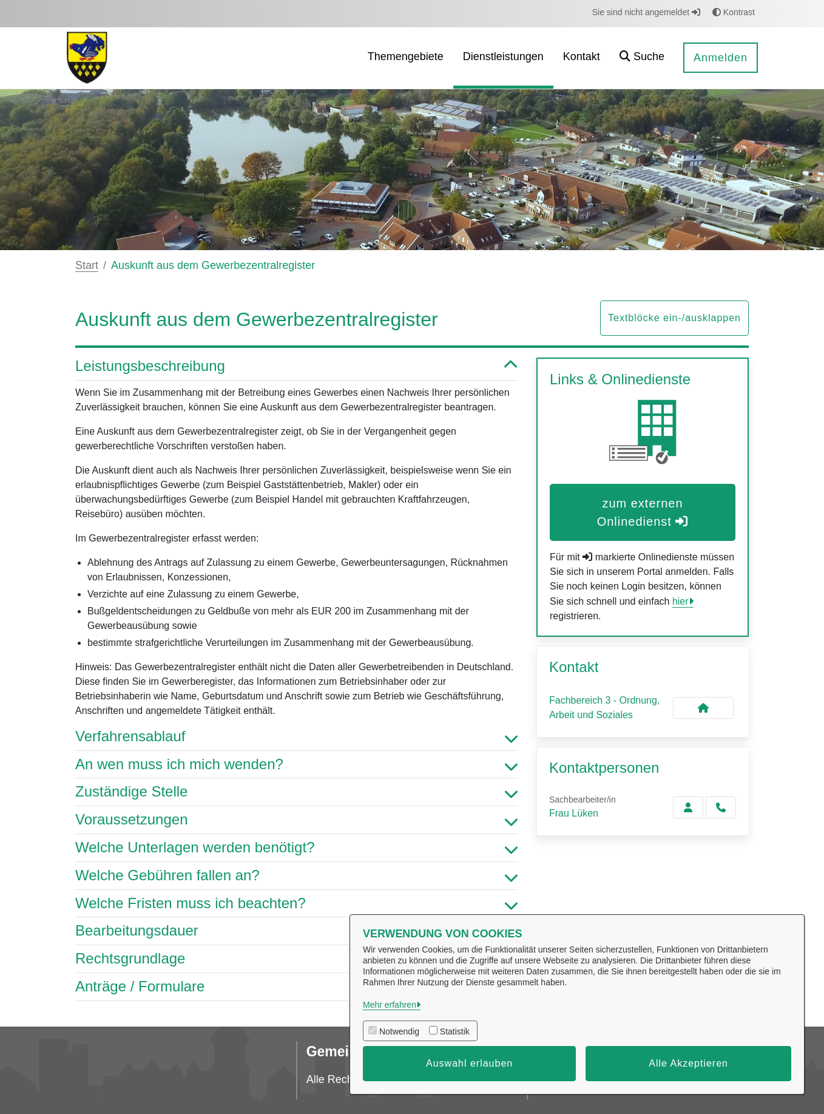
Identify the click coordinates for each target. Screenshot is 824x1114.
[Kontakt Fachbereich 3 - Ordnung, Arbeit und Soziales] (703, 708)
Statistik (455, 1031)
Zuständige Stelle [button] (296, 792)
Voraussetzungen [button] (296, 820)
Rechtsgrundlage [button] (296, 959)
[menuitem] (405, 58)
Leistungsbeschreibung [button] (296, 366)
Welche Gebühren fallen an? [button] (296, 876)
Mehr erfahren (389, 1005)
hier (680, 601)
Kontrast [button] (733, 12)
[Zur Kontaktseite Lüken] (688, 807)
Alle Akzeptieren (688, 1063)
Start (86, 265)
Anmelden (721, 58)
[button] (642, 58)
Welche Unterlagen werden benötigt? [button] (296, 848)
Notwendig (399, 1031)
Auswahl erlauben (469, 1063)
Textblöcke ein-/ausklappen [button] (674, 318)
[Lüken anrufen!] (721, 807)
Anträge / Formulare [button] (296, 987)
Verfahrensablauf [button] (296, 736)
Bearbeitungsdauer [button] (296, 931)
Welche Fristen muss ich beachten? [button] (296, 903)
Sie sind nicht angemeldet (646, 12)
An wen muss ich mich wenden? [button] (296, 764)
